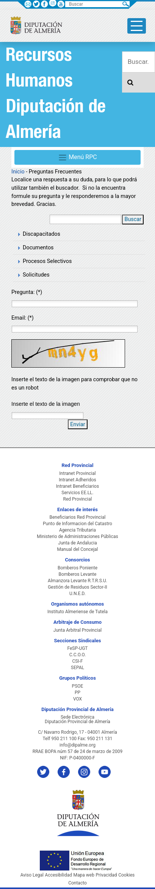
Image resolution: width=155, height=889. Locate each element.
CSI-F (77, 661)
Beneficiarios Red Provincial (78, 517)
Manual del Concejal (77, 549)
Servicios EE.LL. (77, 492)
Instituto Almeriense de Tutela (77, 611)
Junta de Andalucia (77, 543)
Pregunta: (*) (26, 292)
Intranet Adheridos (77, 480)
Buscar (132, 219)
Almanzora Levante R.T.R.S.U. (77, 580)
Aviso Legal (32, 875)
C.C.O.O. (77, 654)
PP (77, 692)
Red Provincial (77, 499)
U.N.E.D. (77, 593)
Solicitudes (36, 275)
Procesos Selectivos (47, 261)
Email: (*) (22, 318)
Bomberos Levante (78, 574)
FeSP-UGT (77, 648)
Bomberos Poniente (77, 568)
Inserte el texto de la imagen (45, 404)
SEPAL (77, 667)
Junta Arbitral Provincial (77, 630)
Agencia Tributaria (77, 530)
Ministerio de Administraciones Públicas (77, 536)
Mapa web (84, 875)
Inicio (18, 172)
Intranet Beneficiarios (77, 486)
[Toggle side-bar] (136, 26)
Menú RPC (77, 157)
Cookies (126, 875)
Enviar (77, 424)
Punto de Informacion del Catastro (77, 523)
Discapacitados (41, 234)
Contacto (77, 883)
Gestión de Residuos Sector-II (77, 587)
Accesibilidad (58, 875)
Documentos (38, 247)
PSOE (77, 686)
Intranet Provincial (77, 473)
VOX (77, 699)
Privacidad (106, 875)
